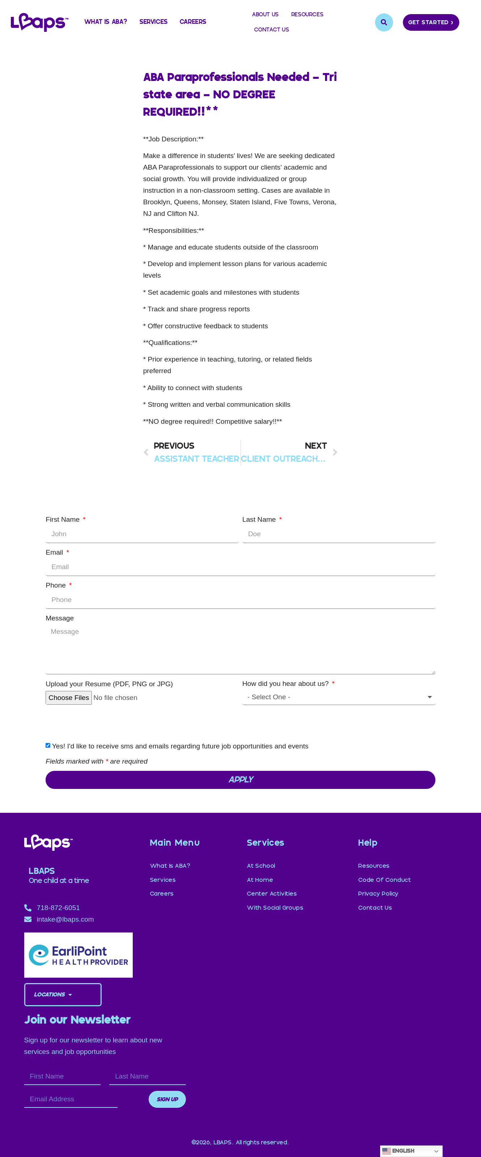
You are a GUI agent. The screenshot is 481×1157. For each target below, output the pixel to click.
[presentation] (101, 723)
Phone (57, 585)
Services (154, 22)
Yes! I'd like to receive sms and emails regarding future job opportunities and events (180, 746)
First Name (63, 519)
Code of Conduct (384, 876)
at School (261, 865)
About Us (265, 14)
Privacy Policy (378, 888)
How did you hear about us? (286, 683)
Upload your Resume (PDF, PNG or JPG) (109, 684)
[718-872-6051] (27, 907)
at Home (260, 876)
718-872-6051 (58, 907)
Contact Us (271, 30)
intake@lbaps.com (65, 919)
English (398, 1151)
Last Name (260, 519)
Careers (193, 22)
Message (60, 618)
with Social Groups (275, 899)
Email (55, 552)
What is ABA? (106, 22)
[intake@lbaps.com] (27, 919)
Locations (53, 994)
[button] (384, 22)
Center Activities (272, 888)
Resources (307, 14)
